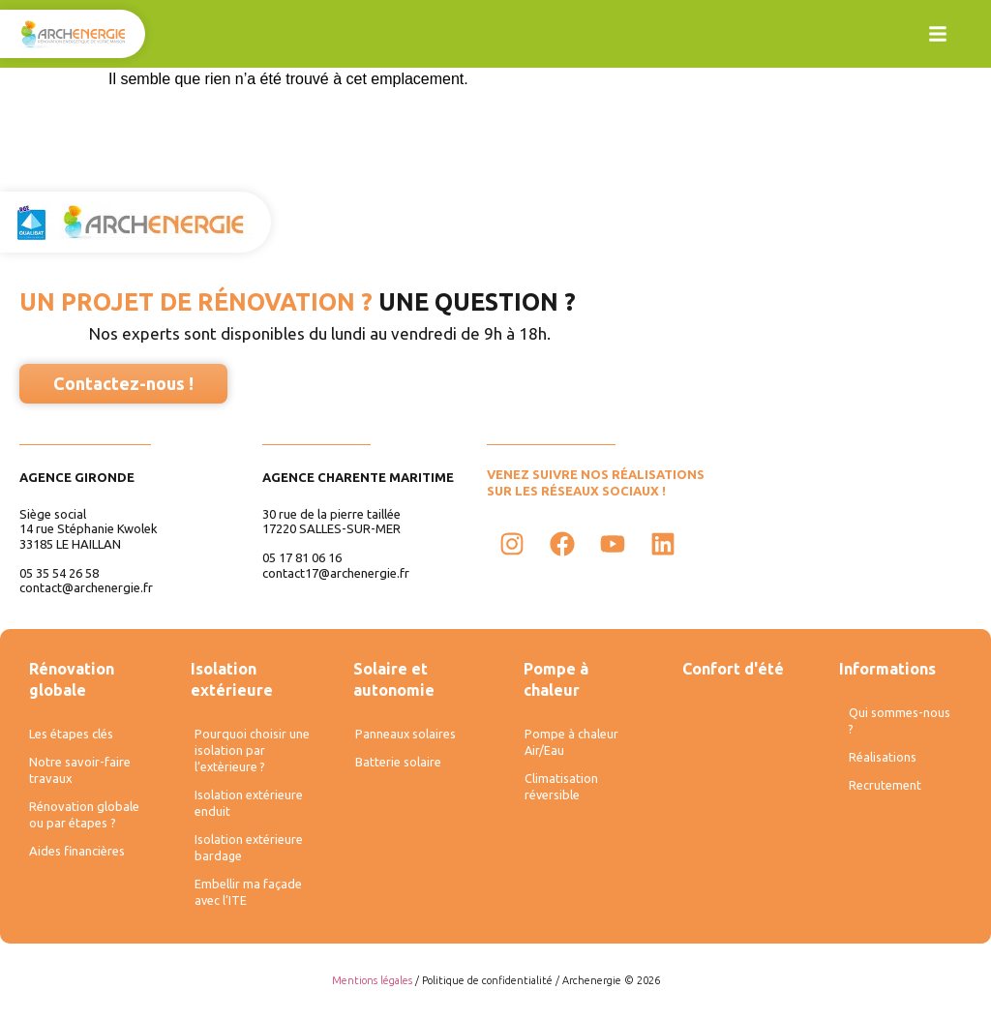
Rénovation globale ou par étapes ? (84, 819)
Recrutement (885, 790)
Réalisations (882, 760)
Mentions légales (372, 988)
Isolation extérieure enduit (248, 806)
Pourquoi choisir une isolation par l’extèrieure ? (251, 751)
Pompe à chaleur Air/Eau (570, 743)
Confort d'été (733, 668)
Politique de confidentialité (487, 988)
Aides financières (77, 857)
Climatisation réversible (560, 789)
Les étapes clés (71, 734)
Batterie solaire (397, 765)
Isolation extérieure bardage (248, 852)
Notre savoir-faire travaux (80, 773)
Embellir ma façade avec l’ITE (247, 899)
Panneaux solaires (404, 735)
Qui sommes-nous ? (897, 721)
